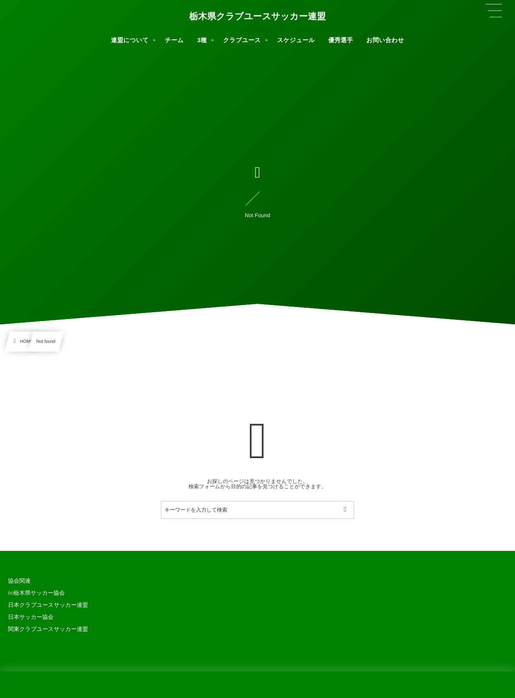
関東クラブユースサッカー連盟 (48, 629)
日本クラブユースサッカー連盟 (48, 605)
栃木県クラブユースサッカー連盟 (257, 16)
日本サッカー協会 (31, 617)
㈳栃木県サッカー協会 (36, 593)
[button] (494, 11)
